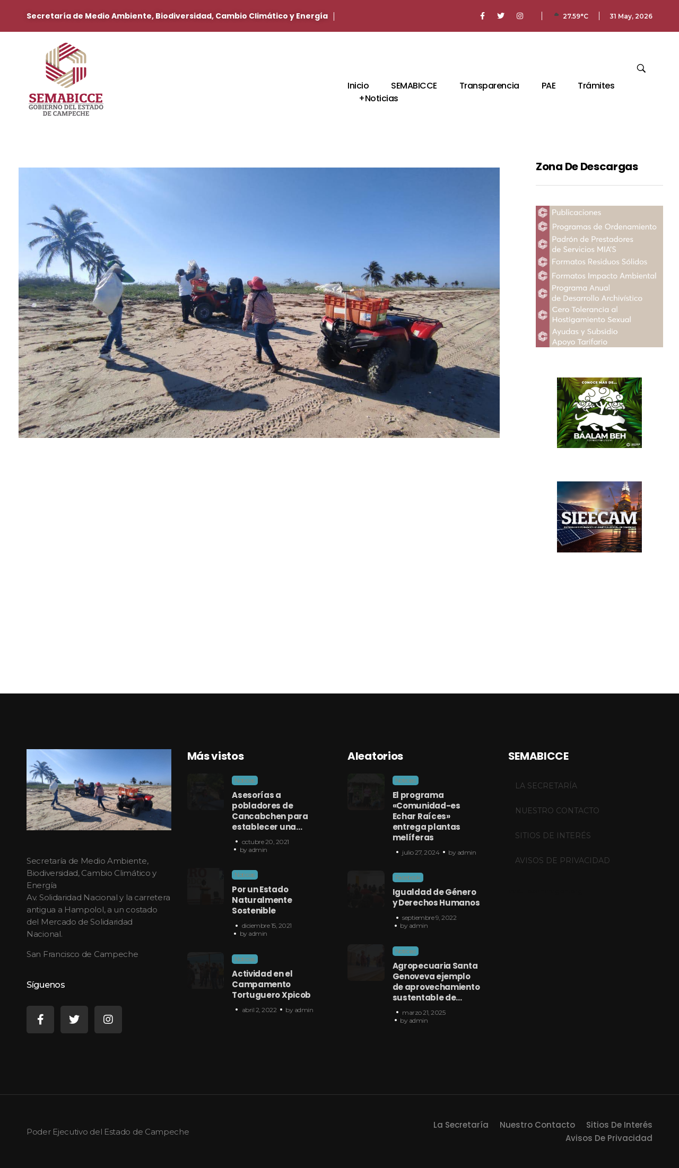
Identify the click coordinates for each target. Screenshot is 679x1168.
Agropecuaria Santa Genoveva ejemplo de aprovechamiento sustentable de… (436, 981)
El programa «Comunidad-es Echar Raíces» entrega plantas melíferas (427, 816)
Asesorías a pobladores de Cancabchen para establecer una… (270, 810)
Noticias (244, 780)
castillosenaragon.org (545, 890)
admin (257, 850)
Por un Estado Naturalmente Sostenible (262, 900)
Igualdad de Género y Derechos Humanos (436, 897)
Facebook (408, 877)
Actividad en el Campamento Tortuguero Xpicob (271, 984)
